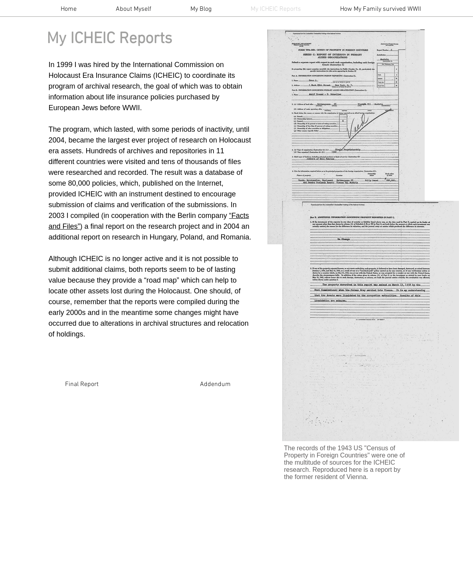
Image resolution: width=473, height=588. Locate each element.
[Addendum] (215, 384)
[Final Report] (81, 384)
